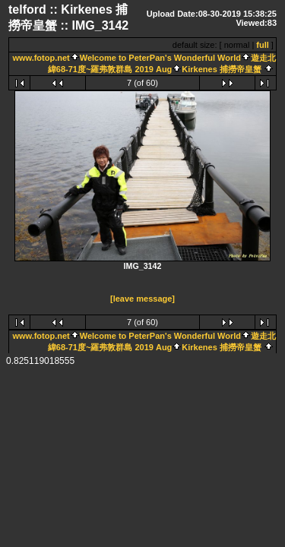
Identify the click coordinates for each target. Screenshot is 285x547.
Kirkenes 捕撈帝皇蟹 (221, 69)
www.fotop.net (40, 57)
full (262, 44)
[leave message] (142, 299)
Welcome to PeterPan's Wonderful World (160, 57)
